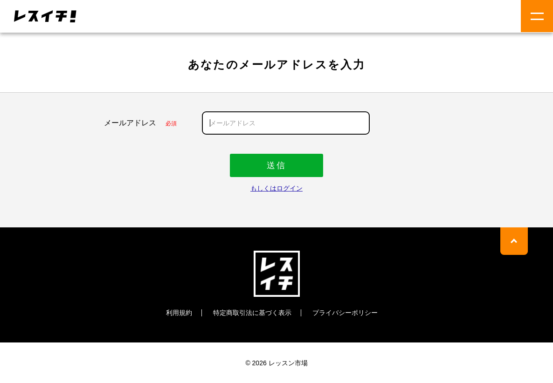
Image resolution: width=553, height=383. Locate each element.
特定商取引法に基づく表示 (252, 312)
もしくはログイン (276, 188)
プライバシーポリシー (345, 312)
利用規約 (179, 312)
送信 (276, 165)
